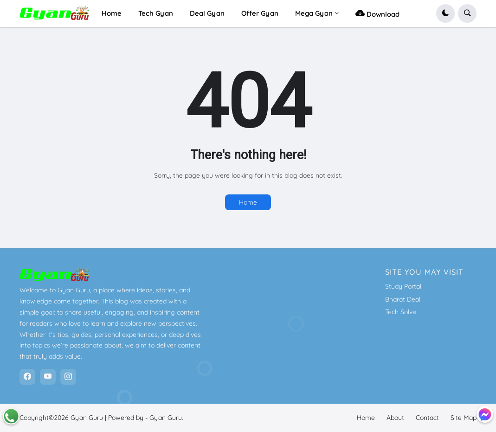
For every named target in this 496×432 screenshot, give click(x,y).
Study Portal (403, 286)
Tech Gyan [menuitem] (155, 13)
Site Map (464, 417)
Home (248, 202)
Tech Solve (400, 312)
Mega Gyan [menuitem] (314, 13)
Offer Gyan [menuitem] (259, 13)
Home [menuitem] (112, 13)
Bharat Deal (402, 299)
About (395, 417)
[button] (445, 13)
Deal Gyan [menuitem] (207, 13)
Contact (427, 417)
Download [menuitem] (377, 13)
